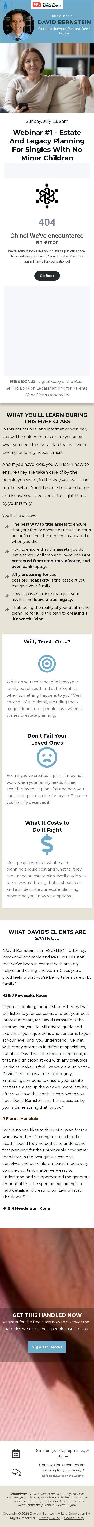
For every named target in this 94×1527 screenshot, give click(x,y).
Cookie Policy (74, 1518)
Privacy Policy (49, 1518)
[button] (5, 5)
